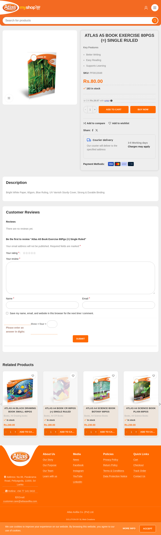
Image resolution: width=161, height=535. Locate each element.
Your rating (12, 253)
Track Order (139, 470)
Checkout (138, 465)
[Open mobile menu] (155, 7)
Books (6, 416)
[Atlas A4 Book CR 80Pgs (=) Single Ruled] (60, 388)
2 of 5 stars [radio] (26, 253)
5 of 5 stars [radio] (34, 253)
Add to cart (113, 109)
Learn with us (50, 476)
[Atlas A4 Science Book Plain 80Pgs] (141, 388)
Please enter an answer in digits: (15, 329)
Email (86, 298)
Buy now (143, 109)
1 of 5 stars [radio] (24, 253)
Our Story (48, 459)
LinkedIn (77, 482)
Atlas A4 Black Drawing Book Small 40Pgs (20, 411)
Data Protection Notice (115, 476)
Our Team (48, 470)
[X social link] (96, 130)
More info (129, 528)
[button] (20, 432)
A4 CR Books (57, 416)
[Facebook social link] (92, 130)
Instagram (78, 470)
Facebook (78, 465)
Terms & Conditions (113, 470)
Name (10, 298)
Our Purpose (49, 465)
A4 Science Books (99, 416)
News (76, 459)
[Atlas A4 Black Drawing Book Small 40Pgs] (20, 388)
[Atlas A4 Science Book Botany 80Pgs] (100, 388)
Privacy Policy (110, 459)
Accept (147, 528)
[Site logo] (21, 7)
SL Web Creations (87, 519)
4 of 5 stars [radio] (32, 253)
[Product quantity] (90, 109)
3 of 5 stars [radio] (29, 253)
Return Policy (110, 465)
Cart (135, 459)
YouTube (77, 476)
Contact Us (139, 476)
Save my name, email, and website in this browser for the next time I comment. (52, 313)
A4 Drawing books (19, 416)
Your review (13, 258)
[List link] (20, 481)
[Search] (80, 20)
